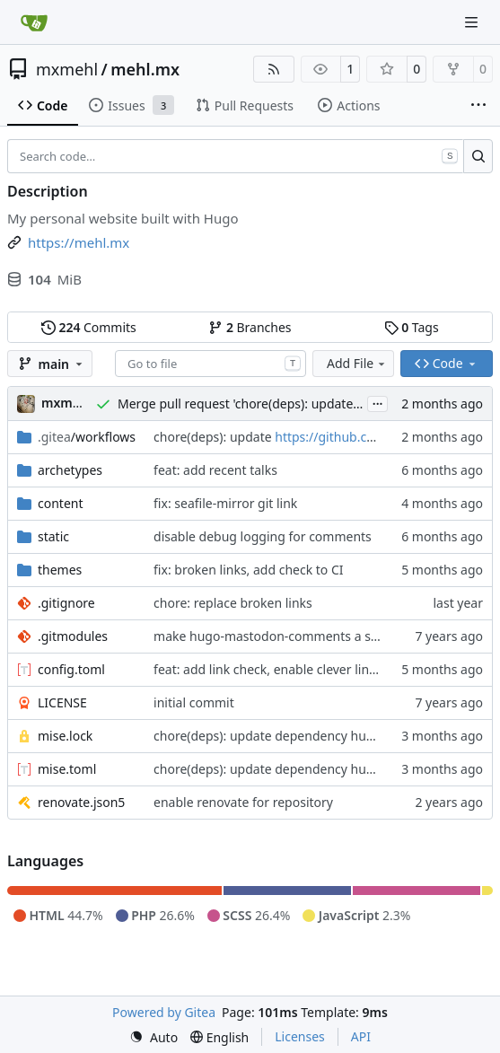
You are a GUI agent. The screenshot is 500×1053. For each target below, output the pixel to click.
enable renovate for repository (243, 802)
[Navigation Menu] (473, 22)
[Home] (34, 22)
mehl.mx (145, 69)
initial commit (194, 702)
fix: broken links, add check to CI (249, 569)
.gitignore (66, 602)
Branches (249, 327)
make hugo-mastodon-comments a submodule (292, 636)
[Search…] (478, 156)
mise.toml (67, 768)
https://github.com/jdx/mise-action (378, 436)
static (53, 536)
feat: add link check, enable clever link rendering (295, 669)
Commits (88, 327)
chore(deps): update (214, 436)
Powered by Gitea (163, 1012)
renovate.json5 (81, 802)
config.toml (71, 669)
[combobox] (210, 363)
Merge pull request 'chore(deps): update (237, 403)
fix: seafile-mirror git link (225, 503)
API (361, 1036)
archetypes (70, 469)
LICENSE (62, 702)
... (378, 402)
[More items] (478, 106)
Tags (411, 327)
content (60, 503)
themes (60, 569)
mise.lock (65, 735)
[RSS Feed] (273, 69)
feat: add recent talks (215, 469)
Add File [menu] (357, 363)
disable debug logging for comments (263, 536)
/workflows (87, 436)
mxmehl (67, 69)
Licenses (300, 1036)
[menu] (153, 1037)
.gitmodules (73, 636)
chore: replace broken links (233, 602)
